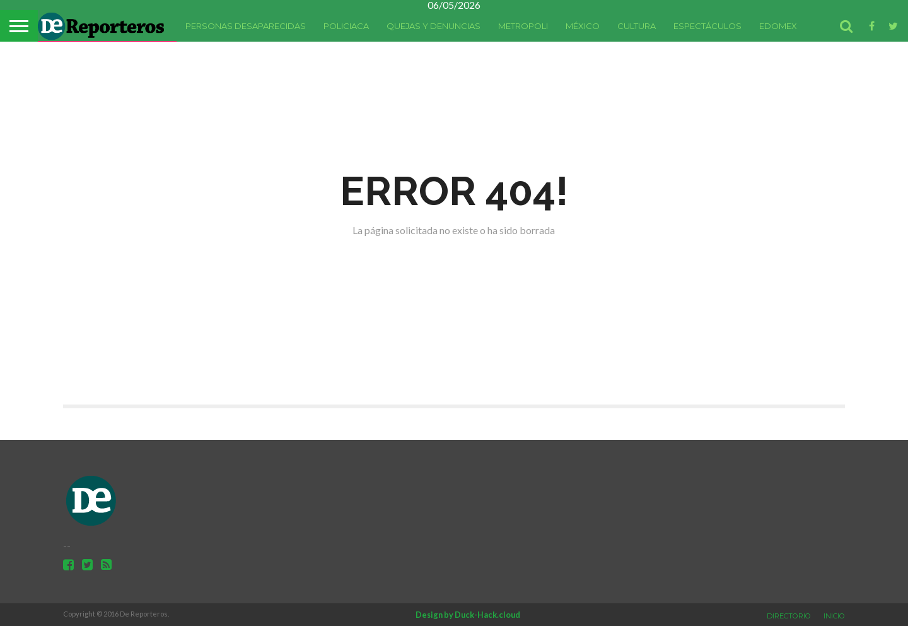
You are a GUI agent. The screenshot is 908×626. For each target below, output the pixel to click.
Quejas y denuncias (433, 26)
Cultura (636, 26)
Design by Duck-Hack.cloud (468, 615)
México (583, 26)
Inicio (834, 615)
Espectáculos (707, 26)
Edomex (778, 26)
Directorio (789, 615)
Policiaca (346, 26)
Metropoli (523, 26)
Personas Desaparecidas (245, 26)
